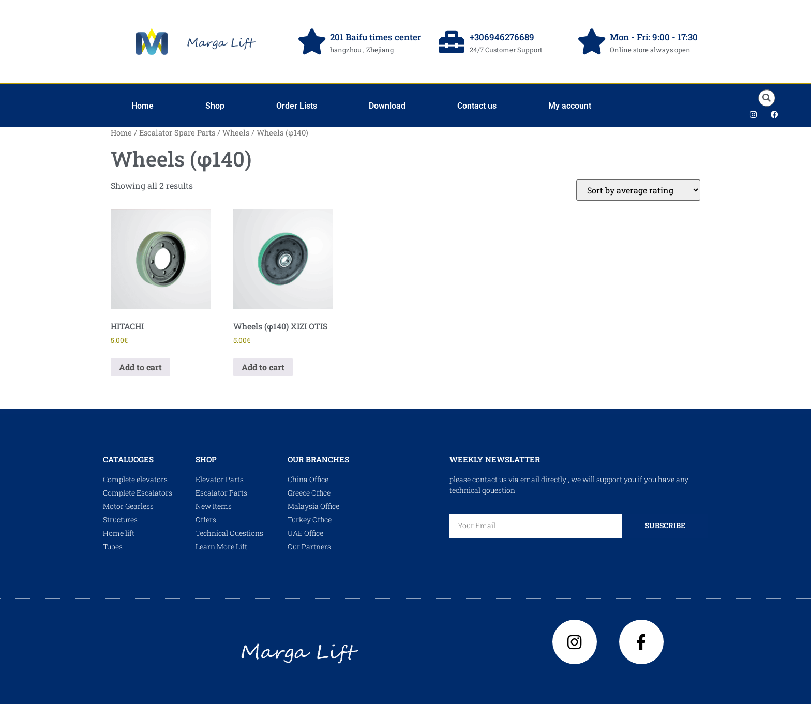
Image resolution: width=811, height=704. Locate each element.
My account (569, 106)
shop (206, 459)
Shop (214, 106)
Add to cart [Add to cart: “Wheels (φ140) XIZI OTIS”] (263, 367)
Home (142, 106)
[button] (766, 98)
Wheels (235, 133)
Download (387, 106)
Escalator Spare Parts (177, 133)
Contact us (477, 106)
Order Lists (296, 106)
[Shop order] (638, 190)
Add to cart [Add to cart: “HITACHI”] (140, 367)
